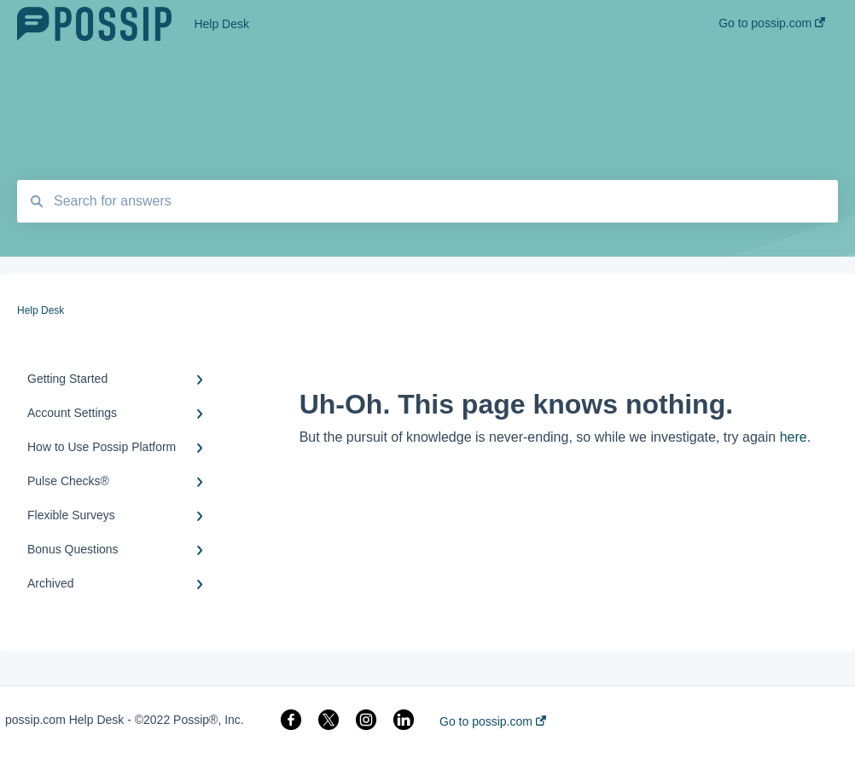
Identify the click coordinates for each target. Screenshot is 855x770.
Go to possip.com (492, 721)
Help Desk (221, 24)
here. (795, 437)
